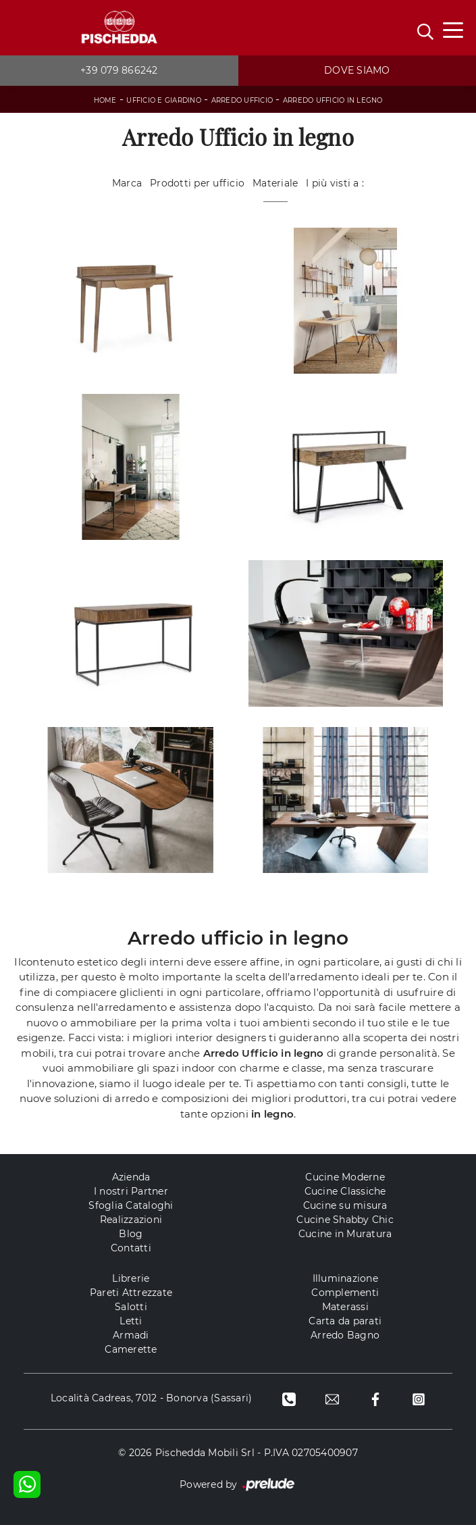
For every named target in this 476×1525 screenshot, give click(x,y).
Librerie (130, 1278)
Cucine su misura (345, 1205)
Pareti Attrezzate (131, 1292)
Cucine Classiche (345, 1191)
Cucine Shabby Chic (345, 1220)
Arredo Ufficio (242, 100)
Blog (130, 1234)
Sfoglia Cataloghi (130, 1205)
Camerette (131, 1349)
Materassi (345, 1307)
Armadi (131, 1335)
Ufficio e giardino (163, 100)
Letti (131, 1321)
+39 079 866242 (119, 70)
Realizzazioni (131, 1220)
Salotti (131, 1307)
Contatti (131, 1248)
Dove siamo (357, 70)
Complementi (345, 1292)
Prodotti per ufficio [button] (197, 183)
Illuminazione (345, 1278)
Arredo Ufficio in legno (333, 100)
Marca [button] (127, 183)
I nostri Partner (131, 1191)
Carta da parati (345, 1321)
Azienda (131, 1177)
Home (105, 100)
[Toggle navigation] (453, 29)
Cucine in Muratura (345, 1234)
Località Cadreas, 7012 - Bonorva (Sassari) (152, 1398)
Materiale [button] (275, 183)
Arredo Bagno (345, 1335)
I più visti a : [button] (335, 183)
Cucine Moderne (345, 1177)
